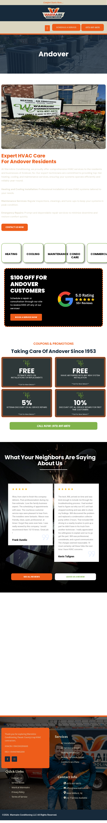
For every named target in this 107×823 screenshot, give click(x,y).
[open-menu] (47, 28)
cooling (33, 254)
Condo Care (75, 256)
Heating (11, 254)
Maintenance (59, 254)
